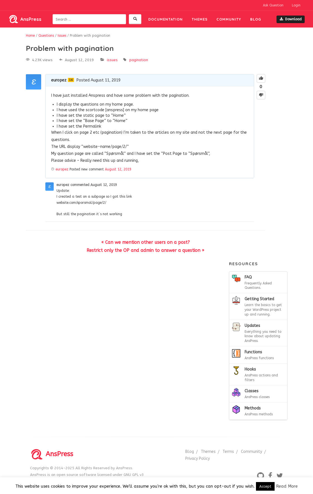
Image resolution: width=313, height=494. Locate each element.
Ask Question (273, 5)
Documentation (165, 19)
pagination (138, 60)
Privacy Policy (197, 458)
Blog (255, 19)
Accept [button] (265, 486)
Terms (228, 451)
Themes (200, 19)
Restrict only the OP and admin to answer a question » (145, 250)
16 (71, 80)
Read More (287, 486)
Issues (112, 60)
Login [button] (296, 5)
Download (291, 19)
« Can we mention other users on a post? (145, 242)
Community (228, 19)
